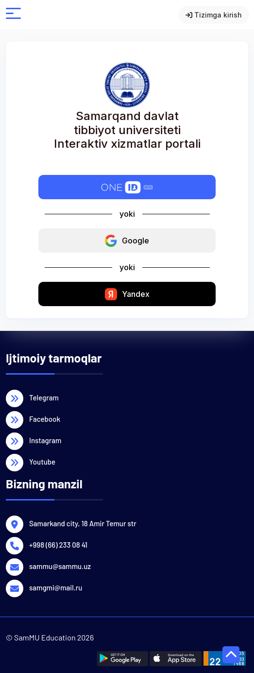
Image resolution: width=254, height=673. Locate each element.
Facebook (44, 418)
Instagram (45, 439)
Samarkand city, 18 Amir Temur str (82, 523)
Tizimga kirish (214, 15)
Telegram (44, 397)
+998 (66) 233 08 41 (58, 544)
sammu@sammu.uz (60, 565)
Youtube (42, 461)
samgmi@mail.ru (55, 587)
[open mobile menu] (13, 15)
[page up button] (230, 654)
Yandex (127, 294)
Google (127, 241)
